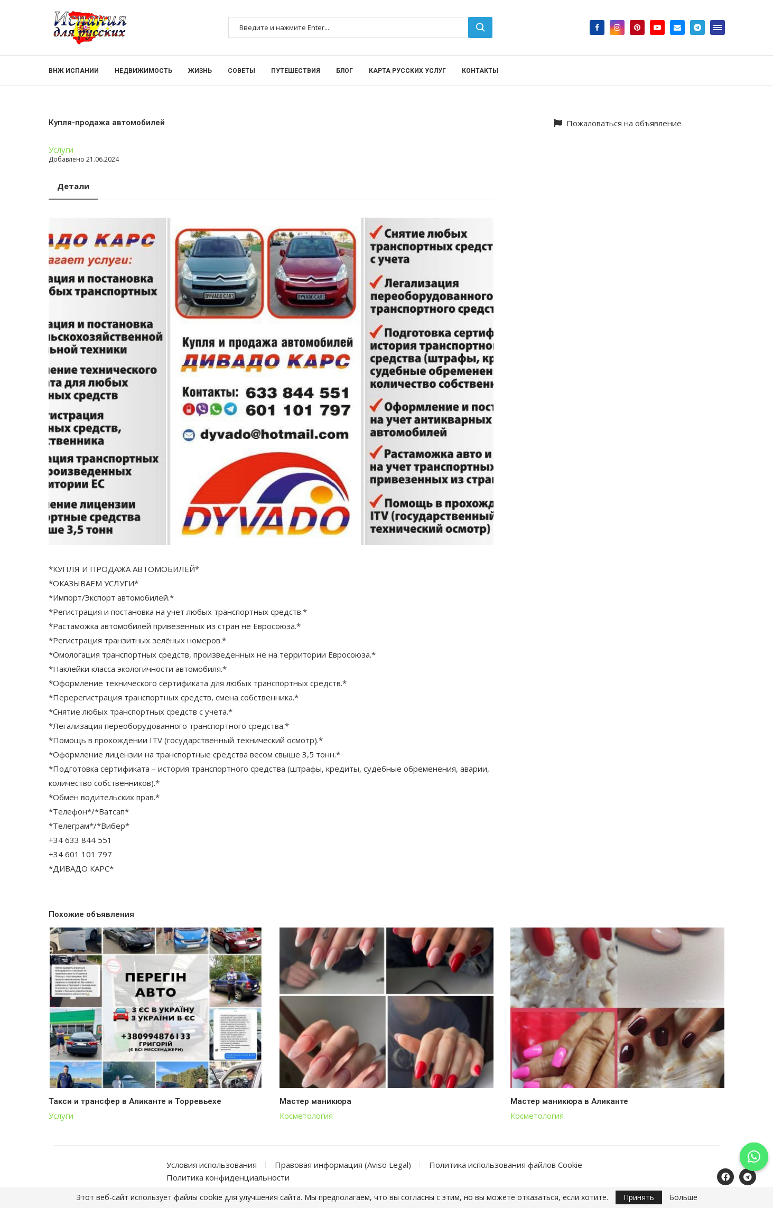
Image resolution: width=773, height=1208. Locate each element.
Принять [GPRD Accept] (638, 1197)
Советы (241, 70)
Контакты (480, 70)
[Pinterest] (637, 27)
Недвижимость (143, 70)
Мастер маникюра (315, 1101)
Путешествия (295, 70)
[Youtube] (657, 27)
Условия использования (211, 1164)
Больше (683, 1197)
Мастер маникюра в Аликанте (569, 1101)
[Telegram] (697, 27)
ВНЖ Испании (74, 70)
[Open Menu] (717, 27)
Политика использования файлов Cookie (505, 1164)
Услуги (61, 149)
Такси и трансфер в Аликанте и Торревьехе (135, 1101)
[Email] (677, 27)
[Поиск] (360, 27)
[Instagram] (617, 27)
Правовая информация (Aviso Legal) (343, 1164)
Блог (344, 70)
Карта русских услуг (407, 70)
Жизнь (200, 70)
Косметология (306, 1115)
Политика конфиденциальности (228, 1177)
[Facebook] (597, 27)
